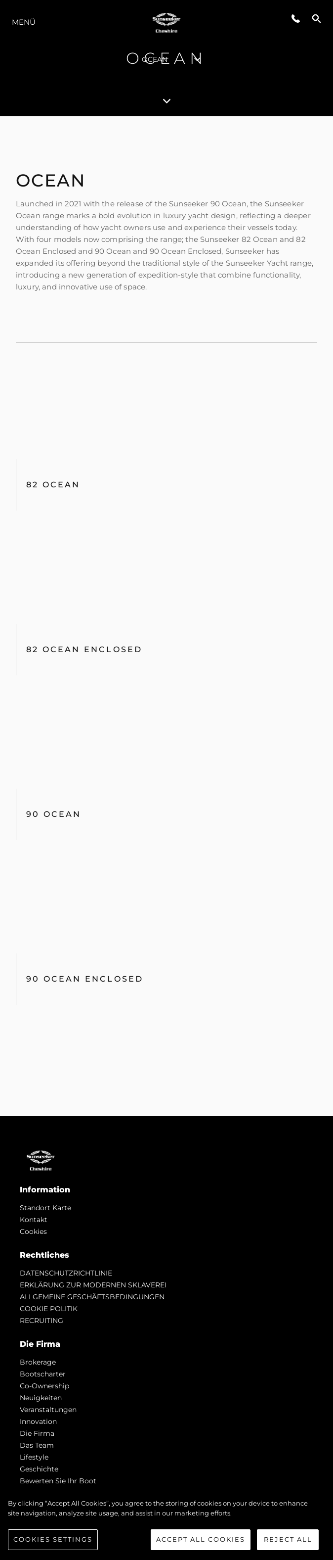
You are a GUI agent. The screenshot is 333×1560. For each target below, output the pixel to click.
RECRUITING (41, 1320)
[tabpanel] (166, 616)
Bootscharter (43, 1374)
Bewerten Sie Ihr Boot (58, 1480)
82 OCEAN (53, 484)
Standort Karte (45, 1207)
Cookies (33, 1231)
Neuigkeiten (41, 1397)
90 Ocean (54, 814)
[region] (166, 1524)
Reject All (288, 1539)
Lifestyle (34, 1457)
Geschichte (39, 1469)
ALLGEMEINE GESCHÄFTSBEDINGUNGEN (92, 1296)
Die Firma (37, 1433)
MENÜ (24, 22)
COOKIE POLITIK (49, 1308)
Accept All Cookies (200, 1539)
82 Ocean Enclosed (84, 649)
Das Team (37, 1445)
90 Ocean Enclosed (84, 979)
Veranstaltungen (48, 1409)
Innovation (38, 1421)
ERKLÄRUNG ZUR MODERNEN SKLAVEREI (93, 1284)
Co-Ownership (44, 1385)
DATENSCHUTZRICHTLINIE (66, 1273)
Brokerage (38, 1362)
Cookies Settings (52, 1539)
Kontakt (33, 1219)
